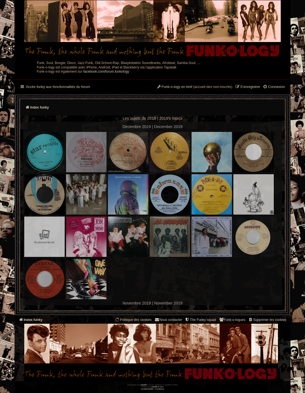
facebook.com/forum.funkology (106, 71)
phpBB (143, 385)
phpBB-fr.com (158, 387)
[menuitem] (274, 87)
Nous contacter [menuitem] (168, 320)
